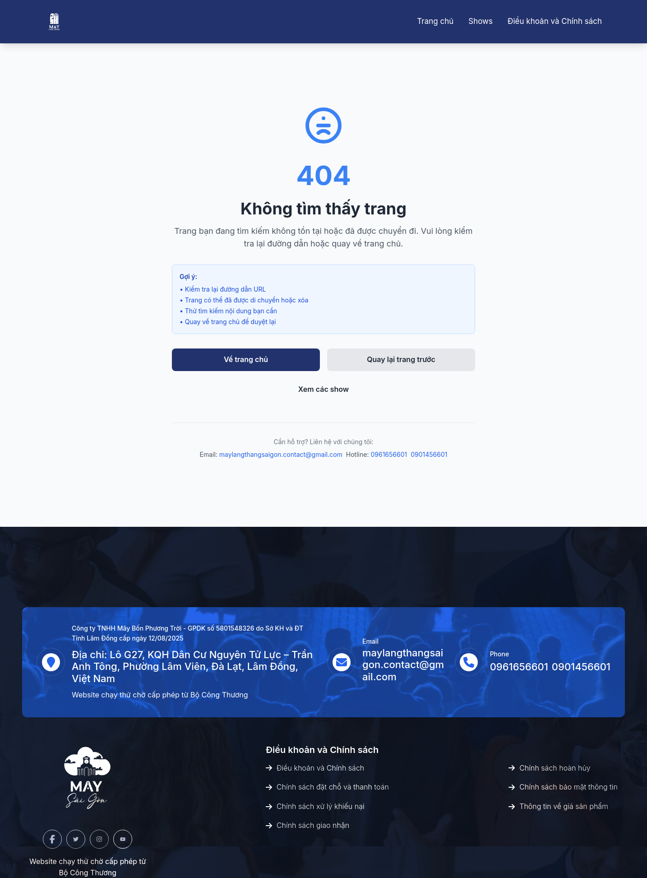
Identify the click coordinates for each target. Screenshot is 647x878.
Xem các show (323, 389)
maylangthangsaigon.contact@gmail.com (280, 454)
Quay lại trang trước (401, 359)
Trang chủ (435, 21)
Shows (480, 21)
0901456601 (429, 454)
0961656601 (388, 454)
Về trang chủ (246, 359)
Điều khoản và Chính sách (555, 21)
